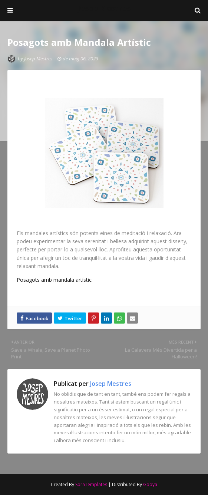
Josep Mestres (104, 8)
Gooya (150, 484)
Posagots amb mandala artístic (54, 279)
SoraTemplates (91, 484)
